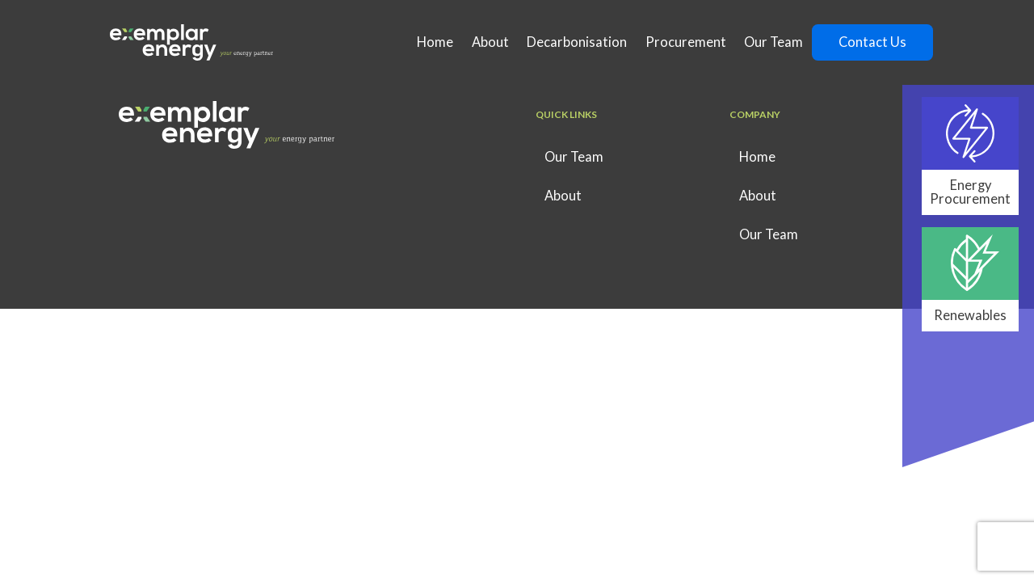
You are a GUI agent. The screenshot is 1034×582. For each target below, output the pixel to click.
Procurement (685, 42)
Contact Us (872, 42)
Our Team (773, 42)
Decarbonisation (577, 42)
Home (435, 42)
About (490, 42)
